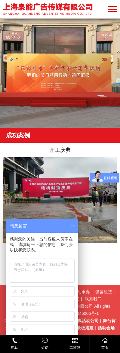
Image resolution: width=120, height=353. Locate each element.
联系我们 (93, 309)
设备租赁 (103, 302)
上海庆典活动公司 (82, 331)
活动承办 (81, 302)
